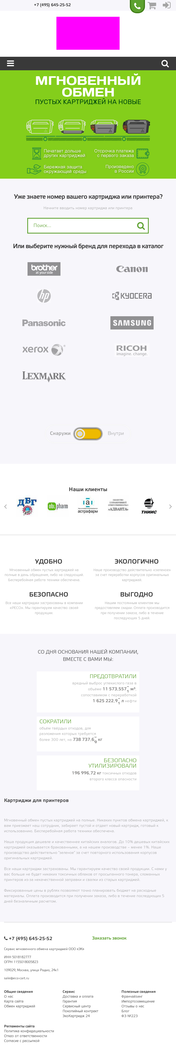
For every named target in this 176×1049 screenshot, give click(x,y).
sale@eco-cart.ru (16, 978)
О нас (8, 996)
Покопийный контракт (80, 1011)
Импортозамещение (138, 1001)
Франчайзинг (132, 996)
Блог (125, 1011)
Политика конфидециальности (29, 1031)
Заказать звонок (109, 938)
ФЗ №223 (129, 1016)
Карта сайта (13, 1001)
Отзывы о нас (132, 1006)
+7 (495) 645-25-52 (52, 5)
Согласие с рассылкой (21, 1041)
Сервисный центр (77, 1006)
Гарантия (70, 1001)
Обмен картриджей (19, 1006)
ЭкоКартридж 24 (76, 1016)
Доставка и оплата (78, 996)
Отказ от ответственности (25, 1036)
